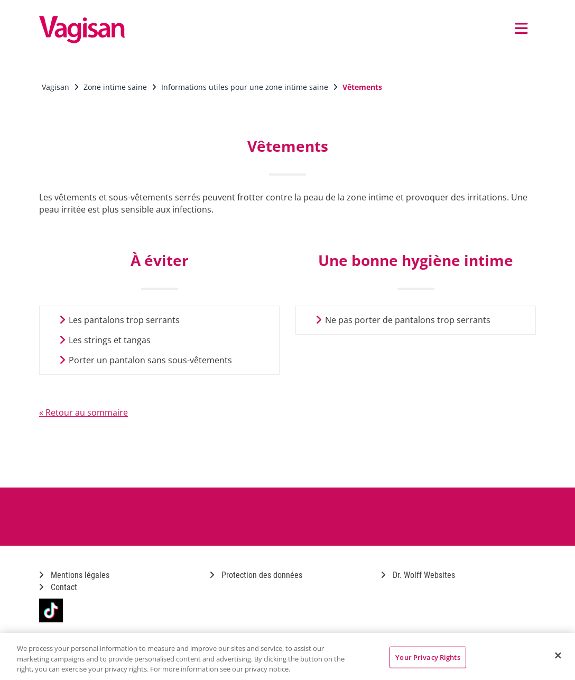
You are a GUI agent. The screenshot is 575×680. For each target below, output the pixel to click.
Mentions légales (74, 575)
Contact (58, 587)
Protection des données (256, 575)
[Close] (558, 655)
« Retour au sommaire (83, 412)
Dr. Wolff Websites (418, 575)
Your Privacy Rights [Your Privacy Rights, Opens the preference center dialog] (427, 656)
